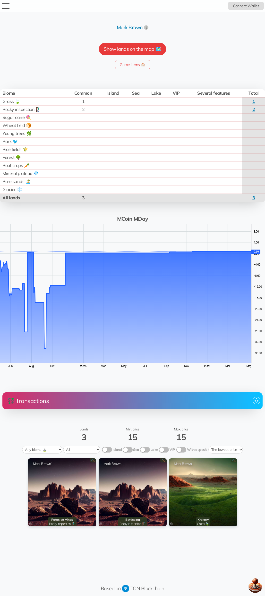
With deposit (197, 449)
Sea (136, 449)
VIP (172, 449)
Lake (154, 449)
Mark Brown (130, 27)
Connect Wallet (246, 5)
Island (117, 449)
